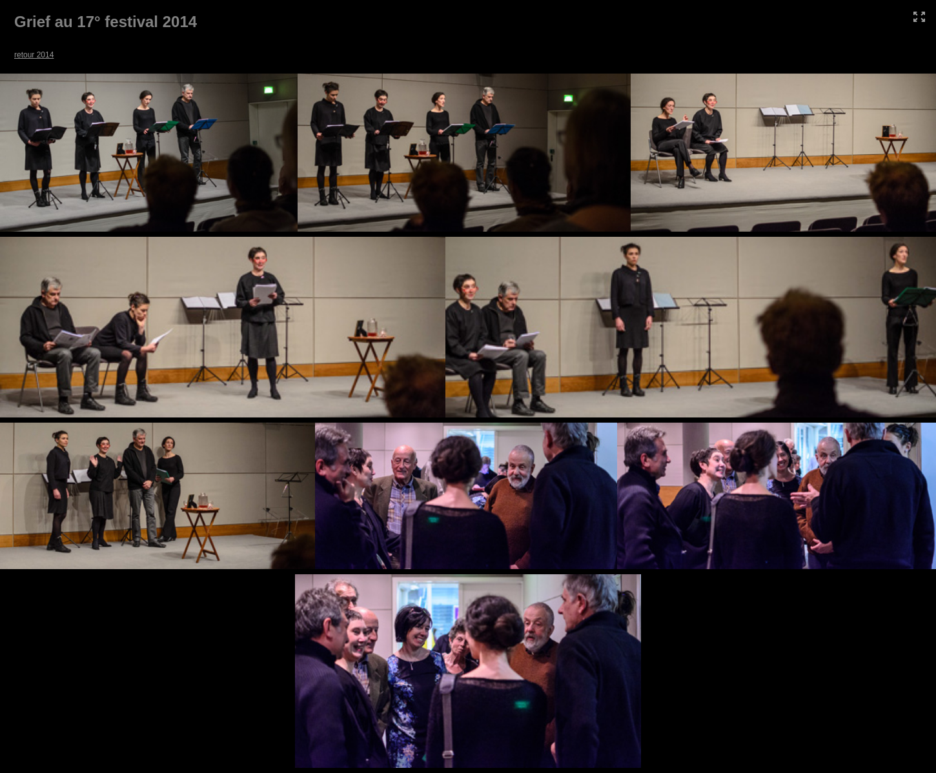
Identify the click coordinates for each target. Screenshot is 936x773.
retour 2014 (34, 54)
